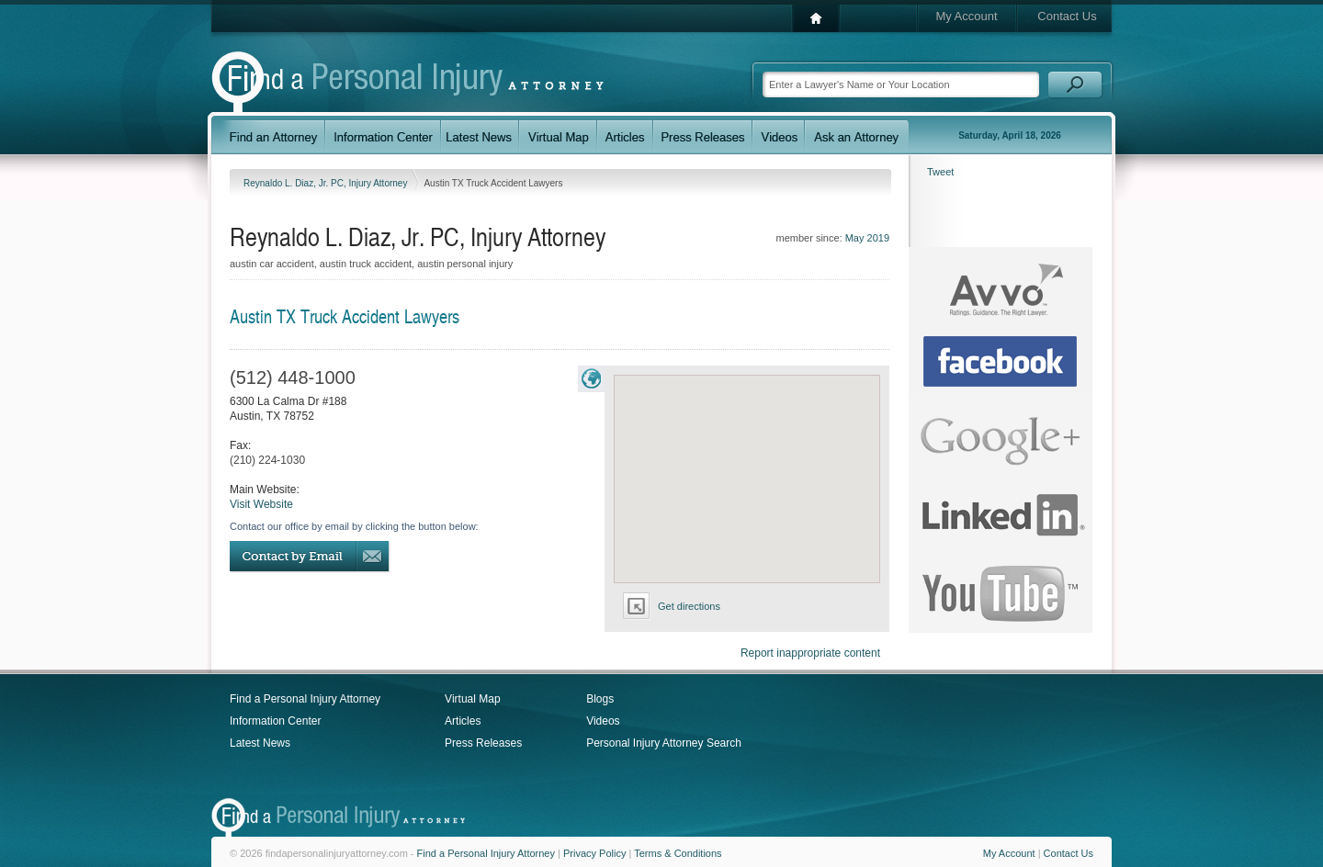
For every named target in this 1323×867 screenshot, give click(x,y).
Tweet (940, 171)
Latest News (260, 743)
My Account (966, 16)
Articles (463, 721)
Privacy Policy (594, 853)
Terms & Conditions (677, 853)
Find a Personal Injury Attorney (305, 698)
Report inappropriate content (810, 653)
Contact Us (1066, 16)
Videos (602, 721)
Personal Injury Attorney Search (663, 743)
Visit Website (261, 504)
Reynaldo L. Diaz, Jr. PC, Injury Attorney (326, 183)
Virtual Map (472, 698)
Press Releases (483, 743)
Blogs (600, 698)
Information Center (275, 721)
